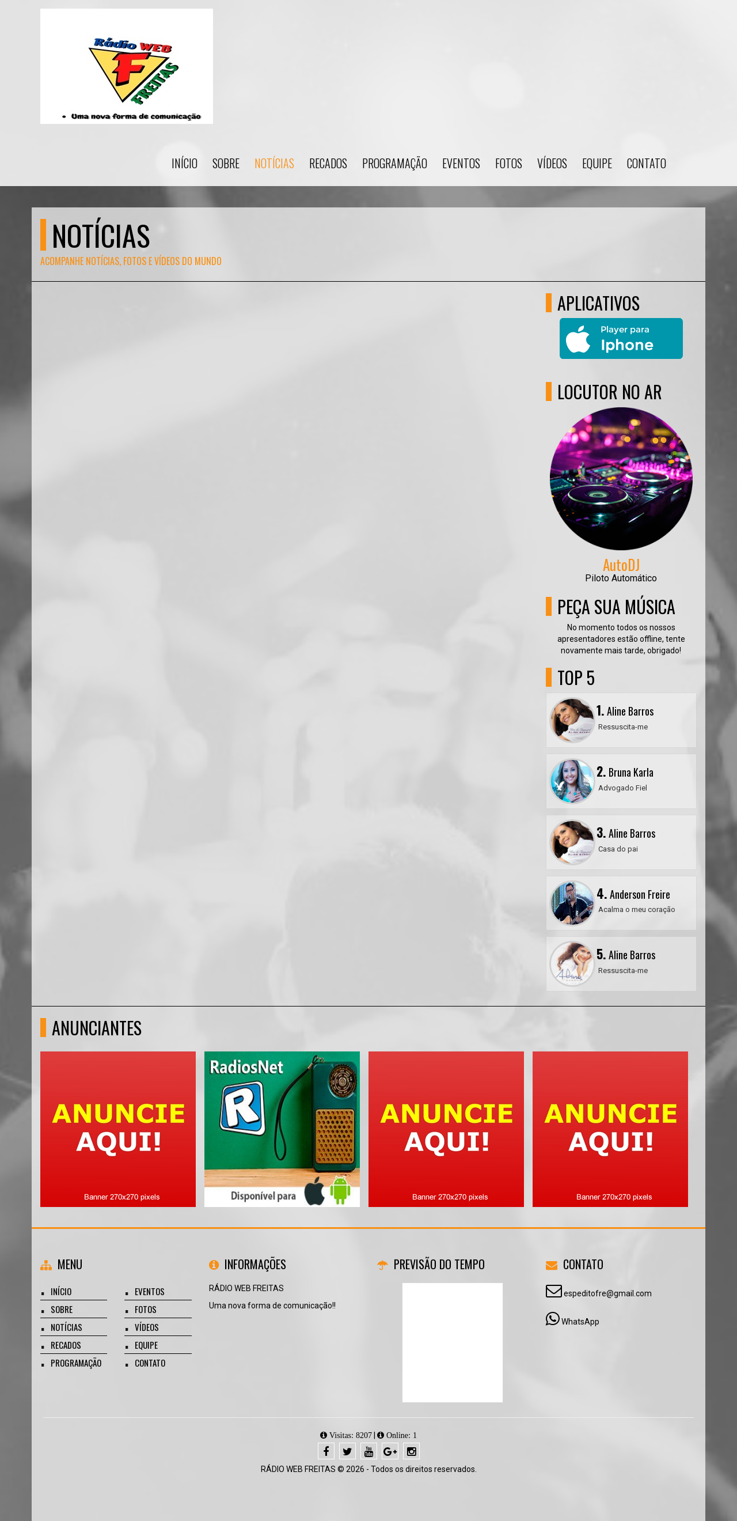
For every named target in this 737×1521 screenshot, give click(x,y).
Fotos (508, 163)
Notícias (274, 163)
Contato (646, 163)
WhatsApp (580, 1321)
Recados (328, 163)
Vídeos (552, 163)
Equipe (597, 163)
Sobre (226, 163)
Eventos (461, 163)
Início (184, 163)
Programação (394, 163)
